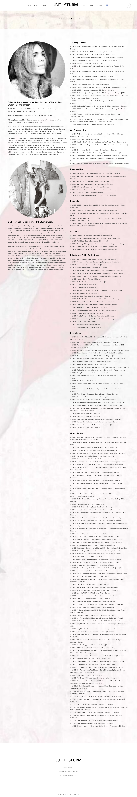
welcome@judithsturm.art (68, 775)
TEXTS (44, 5)
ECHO (91, 5)
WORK (36, 5)
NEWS (84, 5)
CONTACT (100, 5)
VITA (29, 5)
